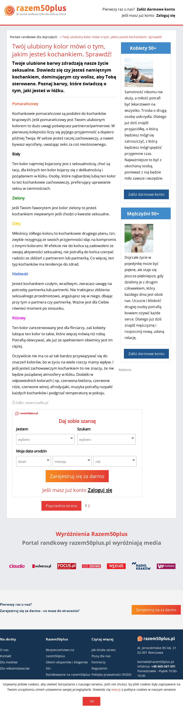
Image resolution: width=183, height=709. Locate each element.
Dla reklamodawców (15, 668)
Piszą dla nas (101, 656)
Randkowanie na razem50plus (68, 674)
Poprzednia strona (61, 505)
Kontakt (5, 656)
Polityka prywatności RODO (111, 674)
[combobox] (45, 439)
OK (92, 701)
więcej (116, 689)
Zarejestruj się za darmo (77, 476)
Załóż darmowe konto (156, 9)
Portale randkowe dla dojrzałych (33, 37)
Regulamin (99, 668)
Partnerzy (99, 662)
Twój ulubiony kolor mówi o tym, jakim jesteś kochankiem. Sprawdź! (112, 37)
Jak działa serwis (104, 650)
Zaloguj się (165, 15)
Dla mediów (8, 662)
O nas (4, 650)
